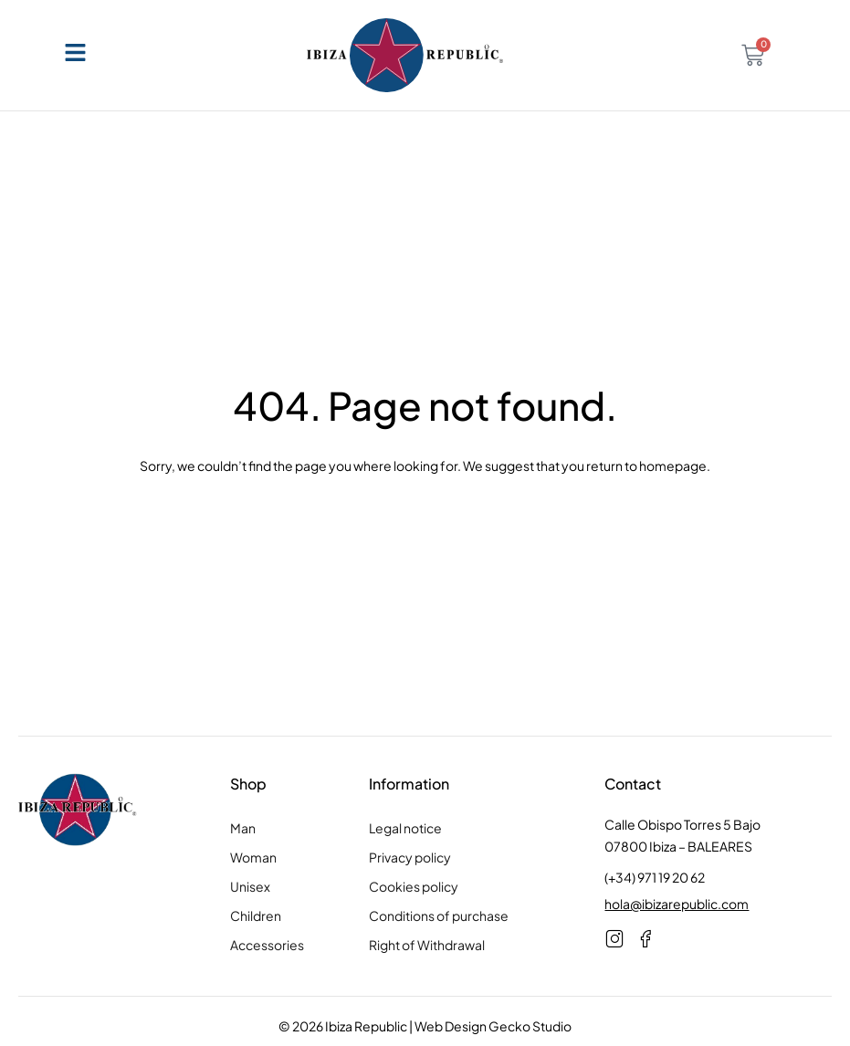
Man (243, 828)
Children (255, 915)
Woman (253, 857)
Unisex (250, 886)
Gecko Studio (530, 1026)
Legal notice (405, 828)
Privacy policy (410, 857)
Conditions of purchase (439, 915)
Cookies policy (413, 886)
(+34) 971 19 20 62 (654, 877)
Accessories (267, 944)
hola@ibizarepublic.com (676, 903)
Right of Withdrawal (427, 944)
